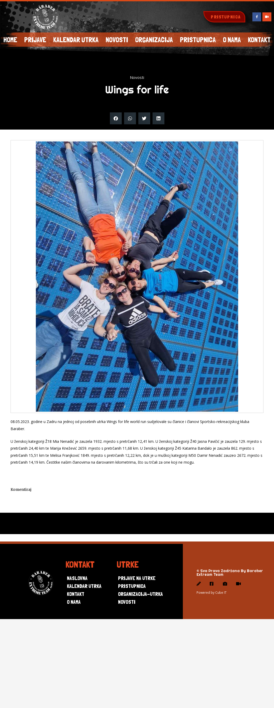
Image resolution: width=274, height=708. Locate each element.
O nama (74, 602)
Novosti (117, 39)
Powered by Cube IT (212, 593)
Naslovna (77, 578)
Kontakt (75, 594)
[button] (224, 16)
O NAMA (232, 39)
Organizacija (154, 39)
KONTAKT (259, 39)
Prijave (35, 39)
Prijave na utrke (136, 578)
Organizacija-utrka (140, 594)
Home (10, 39)
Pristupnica (198, 39)
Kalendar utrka (76, 39)
